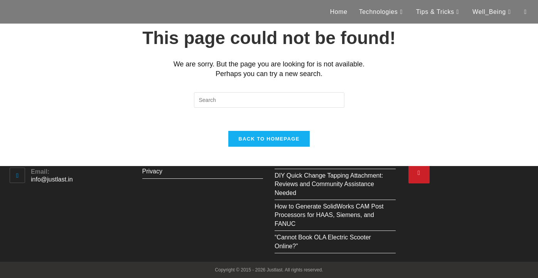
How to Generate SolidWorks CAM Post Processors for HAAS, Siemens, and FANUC (329, 215)
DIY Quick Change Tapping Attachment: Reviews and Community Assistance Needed (329, 184)
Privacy (152, 171)
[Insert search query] (269, 100)
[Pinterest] (419, 172)
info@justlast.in (52, 179)
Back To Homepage (268, 139)
